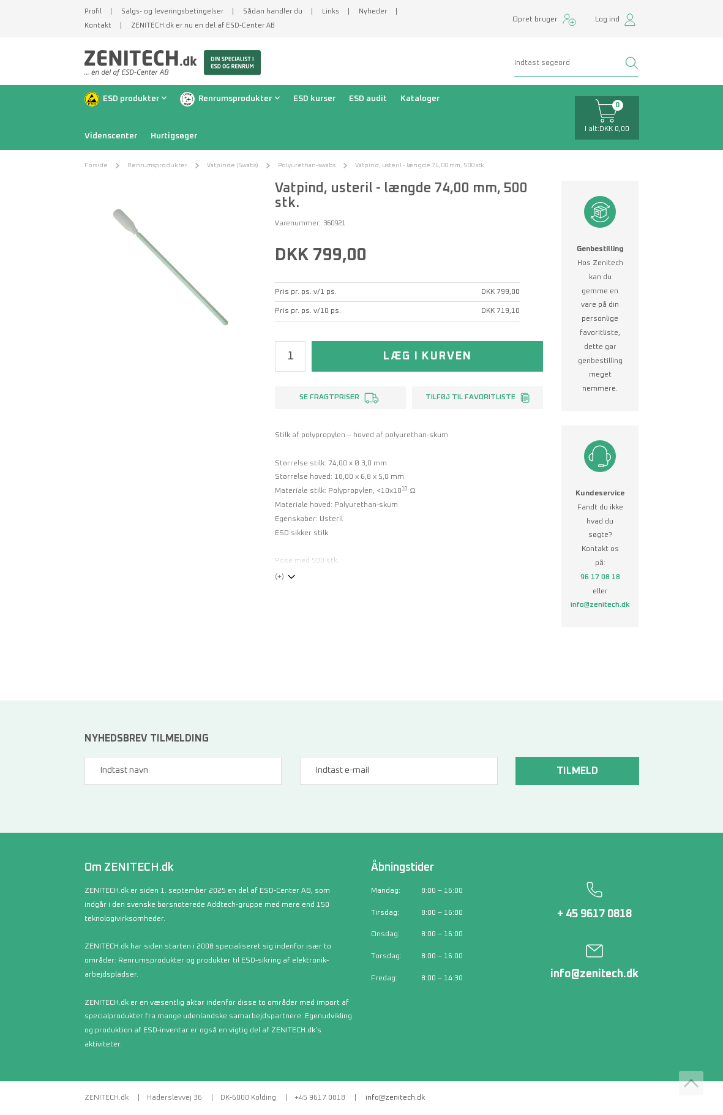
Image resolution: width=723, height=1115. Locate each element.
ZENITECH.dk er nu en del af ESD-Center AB (203, 25)
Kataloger (420, 98)
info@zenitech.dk (600, 605)
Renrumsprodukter (235, 98)
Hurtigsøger (174, 136)
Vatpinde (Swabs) (232, 165)
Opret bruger (535, 19)
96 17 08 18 (600, 577)
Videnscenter (110, 136)
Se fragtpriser (329, 397)
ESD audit (368, 98)
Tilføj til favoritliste (470, 397)
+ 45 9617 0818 (594, 914)
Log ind (607, 19)
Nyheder (373, 11)
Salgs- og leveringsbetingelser (172, 11)
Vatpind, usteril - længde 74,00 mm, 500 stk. (420, 165)
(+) (279, 576)
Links (330, 11)
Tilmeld (577, 771)
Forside (96, 165)
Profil (93, 11)
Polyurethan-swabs (306, 165)
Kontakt (97, 25)
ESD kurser (314, 98)
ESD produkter (131, 98)
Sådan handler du (272, 11)
